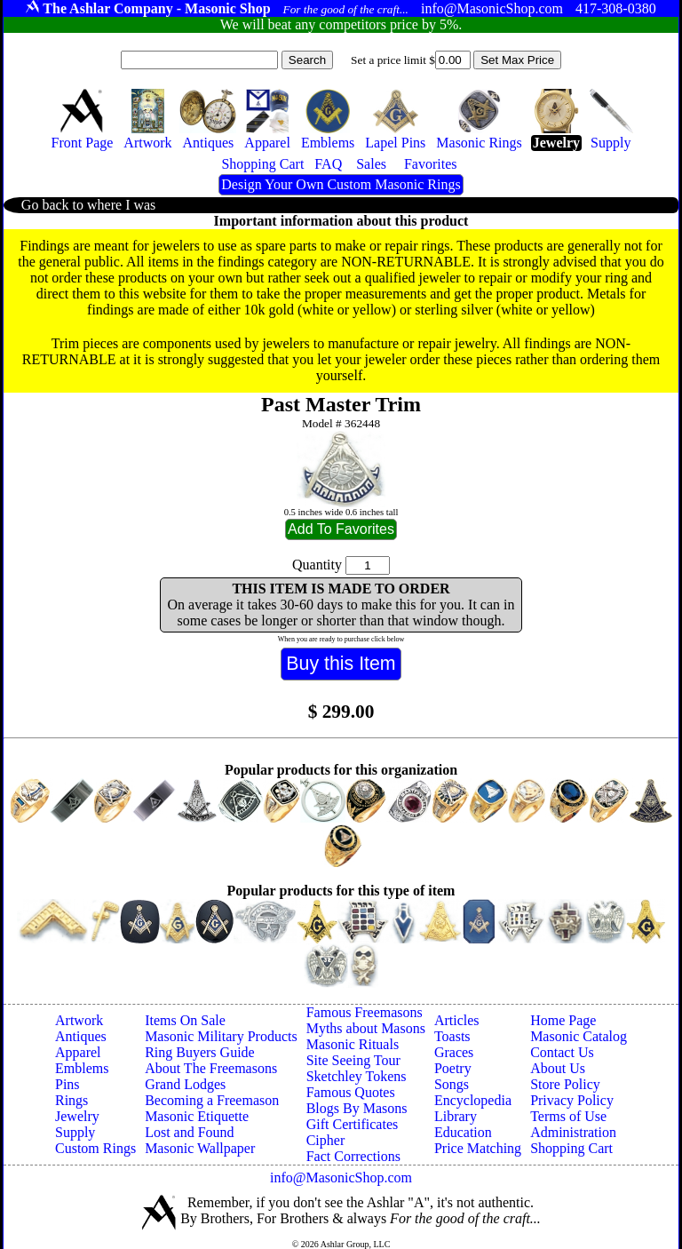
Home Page (563, 1020)
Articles (457, 1020)
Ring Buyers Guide (200, 1052)
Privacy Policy (572, 1100)
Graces (453, 1052)
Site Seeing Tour (353, 1060)
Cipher (325, 1140)
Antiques (81, 1036)
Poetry (453, 1068)
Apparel (78, 1052)
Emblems (81, 1068)
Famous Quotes (350, 1092)
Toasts (452, 1036)
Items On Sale (185, 1020)
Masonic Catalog (578, 1036)
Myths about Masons (365, 1028)
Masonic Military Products (221, 1036)
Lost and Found (189, 1132)
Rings (71, 1100)
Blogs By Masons (357, 1108)
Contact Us (562, 1052)
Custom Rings (95, 1148)
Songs (451, 1084)
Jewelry (77, 1116)
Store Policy (565, 1084)
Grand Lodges (185, 1084)
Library (455, 1116)
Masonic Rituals (352, 1044)
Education (463, 1132)
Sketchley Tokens (356, 1076)
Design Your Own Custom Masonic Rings (340, 184)
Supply (75, 1132)
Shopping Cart (571, 1148)
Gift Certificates (352, 1124)
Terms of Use (568, 1116)
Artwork (79, 1020)
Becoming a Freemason (212, 1100)
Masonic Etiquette (197, 1116)
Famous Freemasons (364, 1012)
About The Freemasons (211, 1068)
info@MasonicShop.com (341, 1177)
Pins (67, 1084)
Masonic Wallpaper (200, 1148)
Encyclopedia (473, 1100)
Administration (573, 1132)
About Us (557, 1068)
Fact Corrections (353, 1156)
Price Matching (477, 1148)
